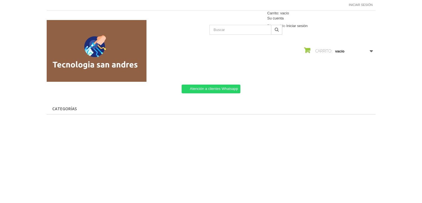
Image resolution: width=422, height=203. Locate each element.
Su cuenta (275, 18)
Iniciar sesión (361, 4)
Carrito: (278, 13)
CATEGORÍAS (64, 108)
